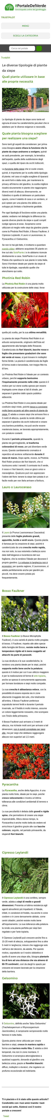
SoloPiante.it (19, 252)
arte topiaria (39, 676)
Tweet (6, 1116)
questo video (8, 249)
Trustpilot (8, 17)
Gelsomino (9, 1023)
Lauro (6, 532)
